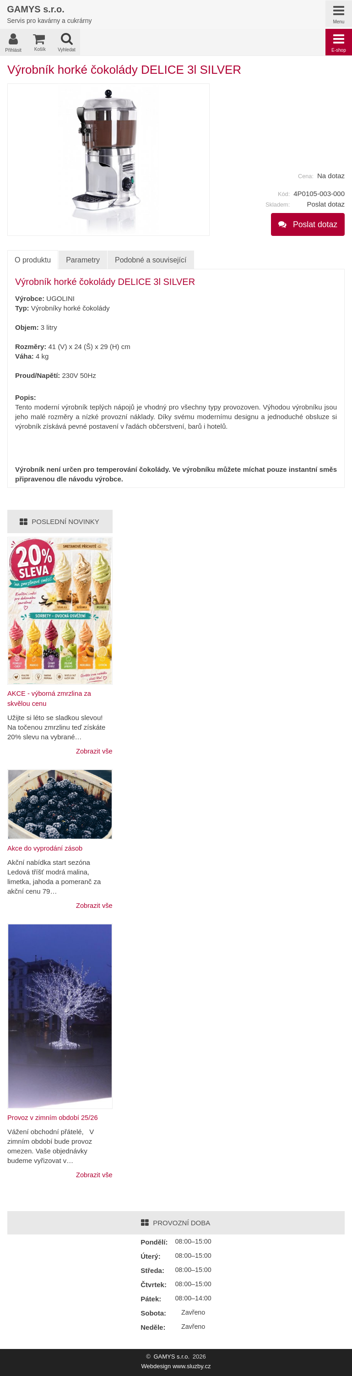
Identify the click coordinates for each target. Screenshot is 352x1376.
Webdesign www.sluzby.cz (176, 1366)
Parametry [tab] (83, 261)
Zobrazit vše (94, 752)
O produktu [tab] (33, 262)
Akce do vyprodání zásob (45, 849)
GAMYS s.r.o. (171, 1356)
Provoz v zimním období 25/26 (53, 1118)
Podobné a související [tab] (151, 261)
